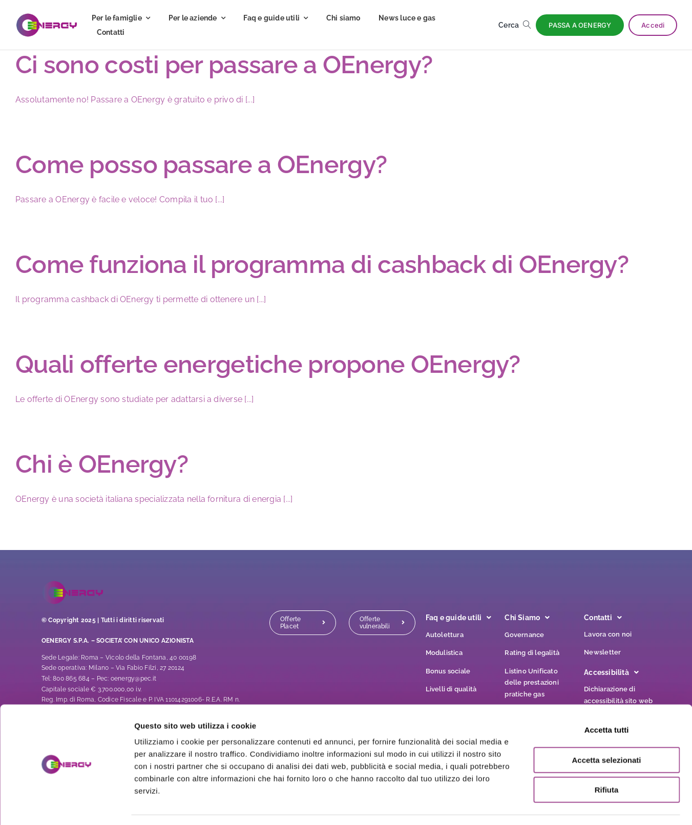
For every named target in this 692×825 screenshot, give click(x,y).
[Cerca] (516, 25)
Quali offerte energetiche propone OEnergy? (267, 364)
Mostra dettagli (539, 804)
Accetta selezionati (606, 730)
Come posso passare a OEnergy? (201, 164)
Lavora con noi (608, 634)
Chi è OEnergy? (101, 464)
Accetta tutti (606, 699)
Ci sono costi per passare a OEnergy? (223, 64)
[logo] (46, 17)
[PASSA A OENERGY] (580, 25)
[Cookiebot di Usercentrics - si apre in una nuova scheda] (66, 805)
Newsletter (602, 652)
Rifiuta (607, 759)
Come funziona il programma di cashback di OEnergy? (321, 264)
